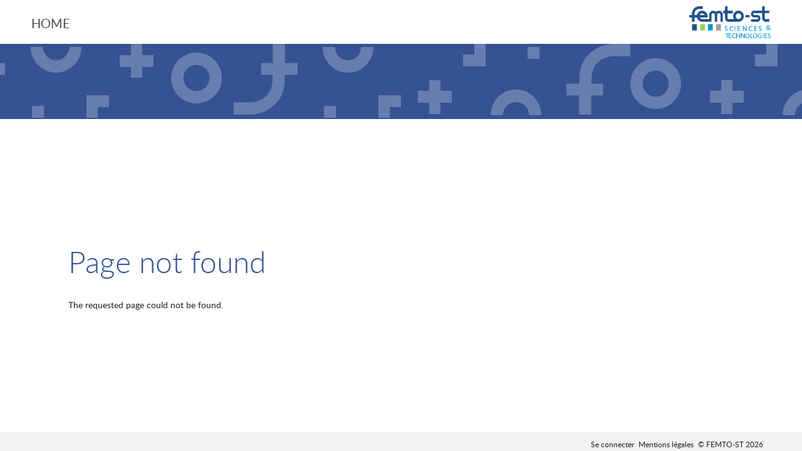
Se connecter (612, 444)
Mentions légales (666, 444)
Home (50, 23)
